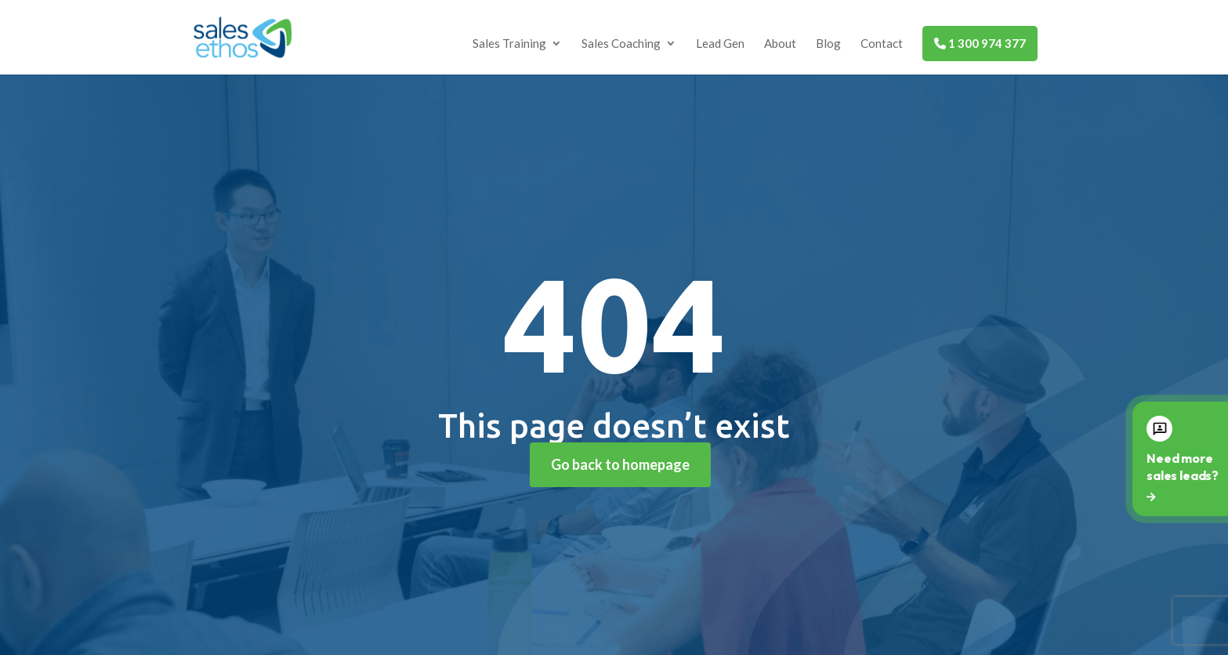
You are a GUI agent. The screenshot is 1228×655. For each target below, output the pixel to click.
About (780, 44)
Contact (881, 44)
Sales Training (509, 44)
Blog (828, 44)
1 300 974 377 (980, 43)
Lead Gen (720, 44)
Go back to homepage (620, 464)
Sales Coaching (621, 44)
